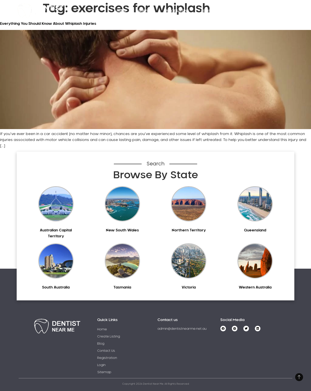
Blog (100, 343)
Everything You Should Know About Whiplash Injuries (48, 24)
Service (145, 11)
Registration (213, 11)
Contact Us (246, 11)
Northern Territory (189, 230)
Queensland (255, 230)
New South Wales (122, 230)
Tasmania (122, 287)
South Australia (56, 287)
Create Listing (176, 11)
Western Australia (255, 287)
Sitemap (104, 372)
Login (273, 11)
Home (121, 11)
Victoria (189, 287)
